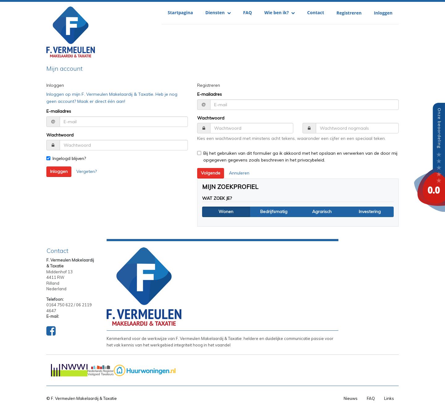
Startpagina (180, 12)
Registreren (349, 13)
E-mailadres (58, 111)
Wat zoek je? (217, 198)
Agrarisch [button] (322, 211)
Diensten (218, 12)
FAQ (247, 12)
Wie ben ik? (279, 12)
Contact (315, 12)
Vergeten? (86, 171)
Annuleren (239, 173)
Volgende (210, 173)
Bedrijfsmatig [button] (273, 211)
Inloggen (383, 13)
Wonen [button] (225, 211)
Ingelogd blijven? (66, 158)
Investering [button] (370, 211)
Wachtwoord (60, 135)
